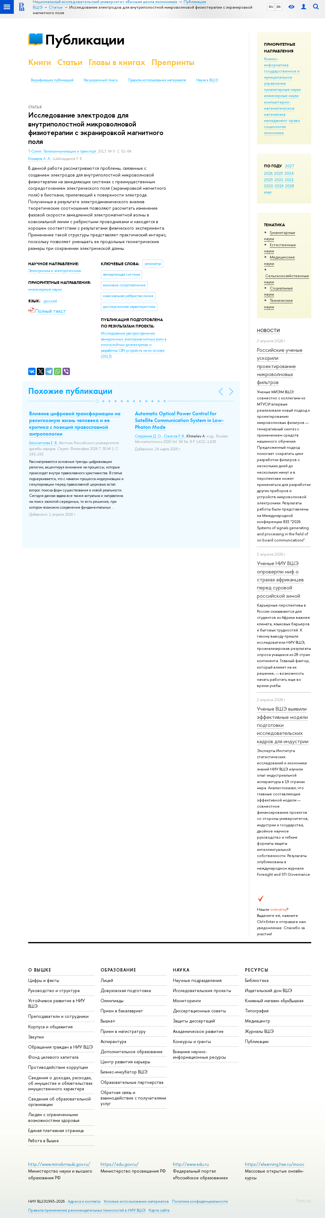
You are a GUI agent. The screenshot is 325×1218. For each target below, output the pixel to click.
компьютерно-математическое (279, 105)
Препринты (172, 62)
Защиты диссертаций (194, 1021)
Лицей (107, 980)
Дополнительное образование (131, 1051)
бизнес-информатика (276, 62)
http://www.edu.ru (191, 1164)
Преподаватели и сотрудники (58, 1016)
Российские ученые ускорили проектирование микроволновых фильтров (280, 366)
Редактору (303, 1200)
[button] (97, 401)
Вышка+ (108, 1021)
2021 (289, 179)
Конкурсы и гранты (192, 1041)
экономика (274, 132)
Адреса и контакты (84, 1201)
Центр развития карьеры (125, 1062)
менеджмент (275, 120)
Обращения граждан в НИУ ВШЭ (60, 1047)
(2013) (133, 345)
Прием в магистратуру (123, 1031)
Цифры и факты (43, 980)
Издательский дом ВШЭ (268, 990)
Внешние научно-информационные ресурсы (199, 1054)
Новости (268, 330)
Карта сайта (159, 1210)
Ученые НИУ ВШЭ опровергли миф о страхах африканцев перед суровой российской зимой (280, 579)
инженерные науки (281, 95)
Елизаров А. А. (39, 158)
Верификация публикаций (52, 80)
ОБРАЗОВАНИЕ (118, 970)
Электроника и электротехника (54, 270)
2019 (279, 185)
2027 (289, 166)
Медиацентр (257, 1021)
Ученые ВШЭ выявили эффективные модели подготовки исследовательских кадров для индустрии (282, 724)
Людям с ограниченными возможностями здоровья (53, 1117)
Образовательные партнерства (132, 1082)
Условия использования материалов (136, 1201)
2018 (289, 185)
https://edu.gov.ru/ (120, 1164)
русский (50, 301)
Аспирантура (113, 1041)
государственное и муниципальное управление (282, 77)
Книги (39, 62)
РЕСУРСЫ (256, 970)
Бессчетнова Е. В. (43, 442)
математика (274, 114)
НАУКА (181, 970)
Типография (257, 1011)
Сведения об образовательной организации (59, 1101)
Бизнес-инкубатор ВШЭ (124, 1072)
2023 (268, 179)
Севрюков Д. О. (148, 436)
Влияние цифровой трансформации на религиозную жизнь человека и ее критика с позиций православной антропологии (74, 423)
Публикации (84, 39)
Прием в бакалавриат (122, 1011)
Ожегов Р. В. (174, 436)
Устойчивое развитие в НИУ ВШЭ (56, 1003)
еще (268, 192)
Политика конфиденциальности (200, 1201)
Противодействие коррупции (58, 1067)
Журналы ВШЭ (259, 1031)
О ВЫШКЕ (40, 970)
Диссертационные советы (199, 1011)
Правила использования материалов (157, 80)
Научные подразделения (197, 980)
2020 (268, 185)
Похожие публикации (70, 391)
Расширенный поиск (101, 80)
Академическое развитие (198, 1031)
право (294, 120)
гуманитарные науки (282, 89)
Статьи (69, 62)
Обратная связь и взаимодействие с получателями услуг (133, 1097)
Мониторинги (187, 1000)
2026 (268, 173)
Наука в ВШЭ (207, 80)
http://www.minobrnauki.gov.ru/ (59, 1164)
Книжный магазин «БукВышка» (274, 1000)
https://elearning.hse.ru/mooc (274, 1164)
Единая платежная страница (56, 1130)
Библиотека (257, 980)
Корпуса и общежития (50, 1027)
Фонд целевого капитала (53, 1057)
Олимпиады (112, 1000)
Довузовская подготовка (126, 990)
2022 (278, 179)
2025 (278, 173)
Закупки (36, 1037)
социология (275, 126)
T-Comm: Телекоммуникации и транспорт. (63, 151)
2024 (289, 173)
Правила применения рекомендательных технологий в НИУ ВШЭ (87, 1210)
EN (279, 7)
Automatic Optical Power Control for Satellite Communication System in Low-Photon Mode (179, 420)
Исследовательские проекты (202, 990)
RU (271, 7)
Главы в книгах (117, 62)
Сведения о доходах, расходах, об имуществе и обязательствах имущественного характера (60, 1083)
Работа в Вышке (43, 1140)
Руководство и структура (54, 990)
